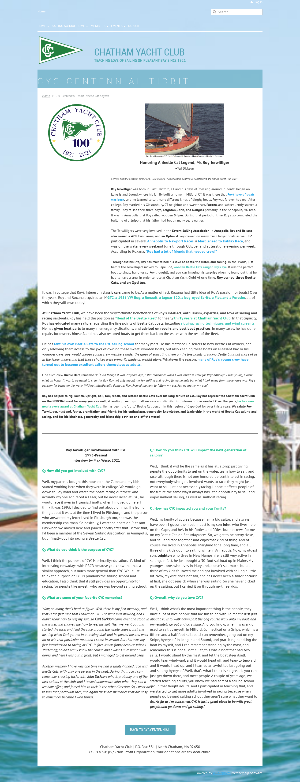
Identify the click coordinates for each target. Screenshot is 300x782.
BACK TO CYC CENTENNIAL (150, 729)
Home (41, 11)
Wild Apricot (222, 773)
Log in (258, 2)
